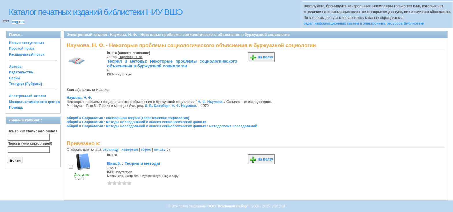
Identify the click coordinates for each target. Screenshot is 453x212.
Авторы (16, 66)
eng (15, 22)
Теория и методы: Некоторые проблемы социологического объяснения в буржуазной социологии (172, 63)
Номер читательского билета (32, 131)
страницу (111, 150)
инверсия (130, 150)
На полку (261, 57)
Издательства (21, 72)
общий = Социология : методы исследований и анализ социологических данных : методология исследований (162, 126)
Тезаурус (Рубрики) (25, 84)
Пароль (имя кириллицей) (30, 143)
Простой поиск (21, 49)
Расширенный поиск (26, 54)
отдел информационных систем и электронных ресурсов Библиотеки (364, 23)
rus (21, 22)
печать (160, 150)
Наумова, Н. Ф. (131, 57)
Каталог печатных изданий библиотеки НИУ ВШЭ (95, 12)
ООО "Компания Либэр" (228, 206)
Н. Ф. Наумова (210, 102)
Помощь (16, 108)
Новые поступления (26, 43)
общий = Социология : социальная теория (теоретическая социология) (128, 118)
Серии (14, 78)
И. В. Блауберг (157, 106)
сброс (146, 150)
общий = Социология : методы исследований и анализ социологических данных (136, 122)
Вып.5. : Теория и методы (133, 163)
